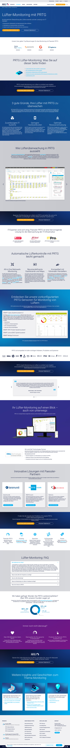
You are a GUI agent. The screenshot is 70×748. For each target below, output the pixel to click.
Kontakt (57, 1)
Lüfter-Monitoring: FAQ (30, 75)
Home (3, 7)
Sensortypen (30, 306)
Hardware (9, 7)
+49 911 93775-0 (58, 730)
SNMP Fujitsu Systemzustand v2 (14, 314)
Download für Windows (20, 540)
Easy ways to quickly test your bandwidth (12, 700)
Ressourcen (29, 4)
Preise (23, 4)
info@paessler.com (58, 727)
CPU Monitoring (53, 698)
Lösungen (18, 4)
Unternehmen (51, 1)
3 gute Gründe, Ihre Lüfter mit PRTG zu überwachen (36, 68)
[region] (35, 745)
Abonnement (63, 541)
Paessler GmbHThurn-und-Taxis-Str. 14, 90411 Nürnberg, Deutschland (60, 724)
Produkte (12, 4)
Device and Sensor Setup (32, 707)
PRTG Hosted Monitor (22, 542)
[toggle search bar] (66, 4)
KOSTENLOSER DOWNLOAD (11, 30)
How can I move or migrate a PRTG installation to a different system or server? (35, 705)
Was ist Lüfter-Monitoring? (17, 578)
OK (59, 745)
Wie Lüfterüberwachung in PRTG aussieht (34, 70)
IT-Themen (6, 7)
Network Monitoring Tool (54, 700)
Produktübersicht (30, 30)
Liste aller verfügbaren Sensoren (30, 340)
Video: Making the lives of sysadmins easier (12, 698)
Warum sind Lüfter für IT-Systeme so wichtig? (21, 574)
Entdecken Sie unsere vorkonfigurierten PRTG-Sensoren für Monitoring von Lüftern (41, 74)
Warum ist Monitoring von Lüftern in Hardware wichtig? (24, 581)
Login (61, 1)
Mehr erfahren (8, 505)
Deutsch (66, 1)
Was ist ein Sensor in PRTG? (18, 584)
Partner (35, 4)
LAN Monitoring (53, 702)
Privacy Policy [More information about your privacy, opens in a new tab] (9, 745)
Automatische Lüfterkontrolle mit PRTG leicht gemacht (36, 72)
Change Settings (49, 745)
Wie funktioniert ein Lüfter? (18, 562)
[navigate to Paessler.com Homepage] (5, 4)
